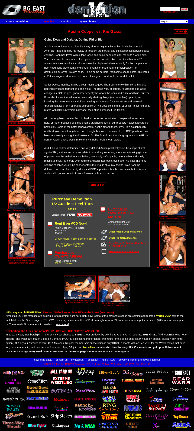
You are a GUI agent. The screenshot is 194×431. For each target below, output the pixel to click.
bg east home (87, 21)
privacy (123, 359)
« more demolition (17, 21)
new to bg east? (43, 359)
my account (77, 359)
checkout (93, 359)
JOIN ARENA (64, 239)
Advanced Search (170, 12)
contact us (62, 359)
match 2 (66, 21)
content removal (139, 359)
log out (156, 359)
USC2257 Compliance (75, 364)
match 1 (49, 21)
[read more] (62, 324)
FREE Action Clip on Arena (124, 251)
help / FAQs (108, 359)
